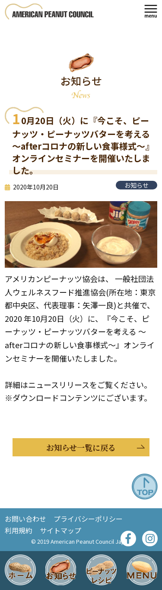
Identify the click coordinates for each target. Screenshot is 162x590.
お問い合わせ (25, 518)
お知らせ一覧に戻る (81, 448)
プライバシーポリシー (88, 518)
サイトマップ (60, 530)
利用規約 (18, 530)
